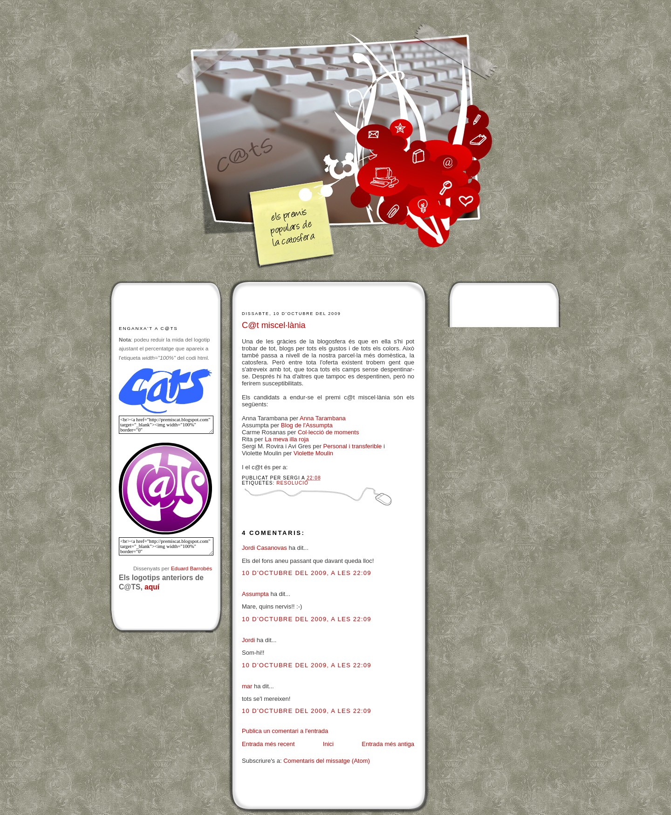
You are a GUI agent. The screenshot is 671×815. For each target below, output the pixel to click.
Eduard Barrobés (191, 568)
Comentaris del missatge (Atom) (326, 760)
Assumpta (255, 593)
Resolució (292, 483)
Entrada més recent (268, 743)
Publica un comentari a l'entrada (285, 730)
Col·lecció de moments (328, 432)
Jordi (248, 640)
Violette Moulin (313, 453)
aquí (151, 587)
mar (247, 686)
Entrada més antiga (388, 743)
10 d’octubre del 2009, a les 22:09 (306, 572)
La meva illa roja (287, 439)
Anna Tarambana (323, 418)
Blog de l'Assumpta (307, 425)
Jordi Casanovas (264, 547)
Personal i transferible (352, 446)
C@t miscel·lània (274, 325)
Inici (328, 743)
